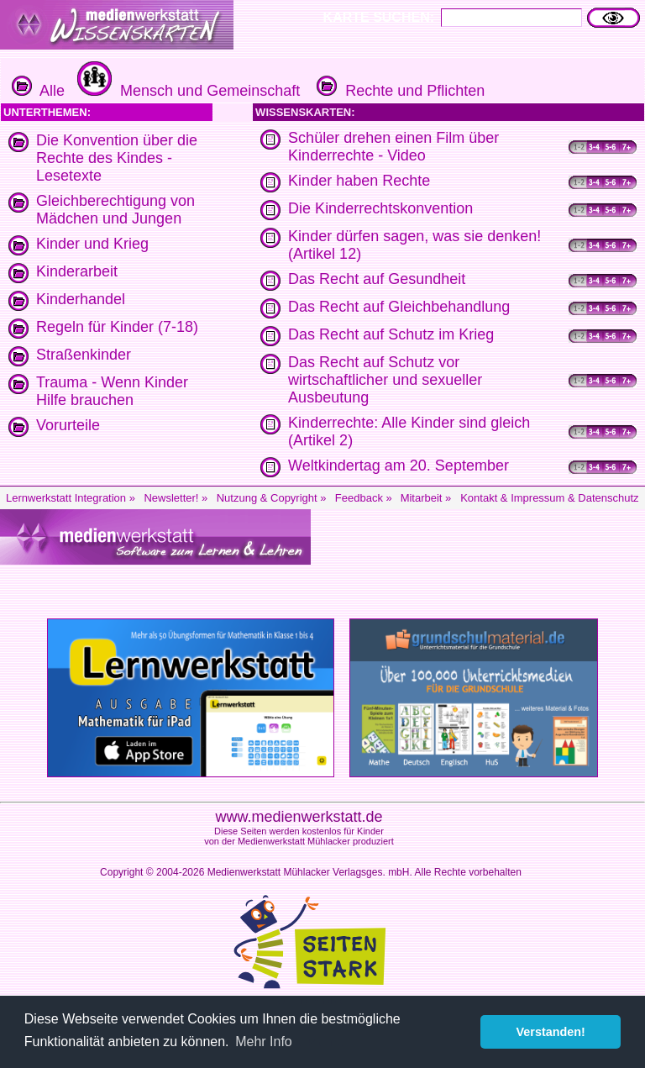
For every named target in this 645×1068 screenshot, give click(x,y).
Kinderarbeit (77, 271)
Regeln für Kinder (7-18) (117, 326)
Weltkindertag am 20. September (398, 465)
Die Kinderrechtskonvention (380, 208)
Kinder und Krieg (92, 243)
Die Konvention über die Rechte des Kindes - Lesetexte (116, 158)
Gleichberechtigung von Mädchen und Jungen (115, 209)
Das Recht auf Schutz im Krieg (391, 334)
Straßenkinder (83, 354)
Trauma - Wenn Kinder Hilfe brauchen (112, 391)
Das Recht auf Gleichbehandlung (399, 306)
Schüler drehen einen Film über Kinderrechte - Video (393, 146)
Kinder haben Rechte (359, 180)
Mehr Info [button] (263, 1041)
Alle (38, 90)
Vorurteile (68, 425)
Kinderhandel (80, 299)
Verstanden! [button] (551, 1032)
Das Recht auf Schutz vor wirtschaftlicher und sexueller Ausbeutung (385, 380)
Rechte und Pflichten (398, 90)
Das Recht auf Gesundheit (376, 279)
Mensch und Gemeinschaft (186, 90)
